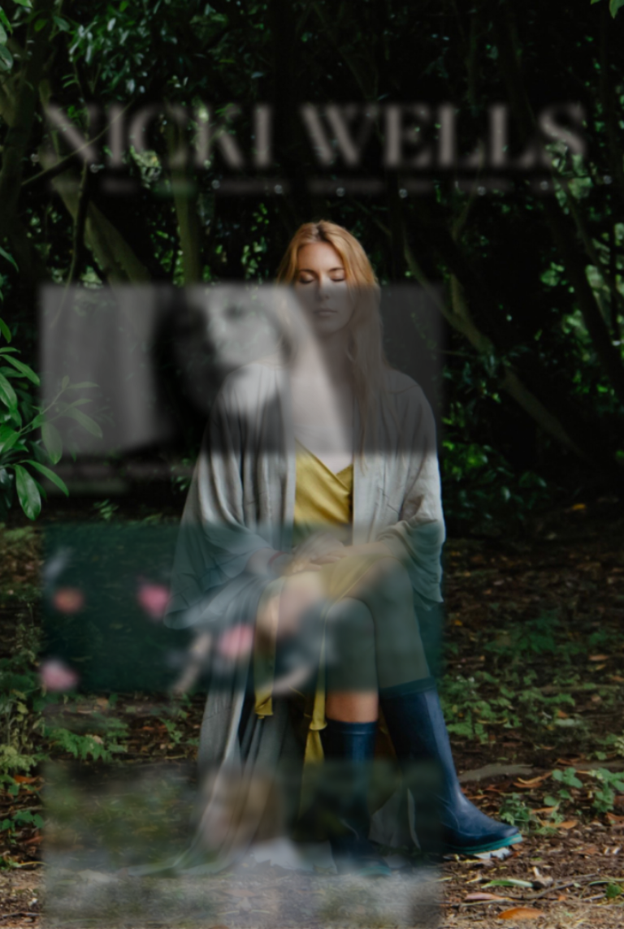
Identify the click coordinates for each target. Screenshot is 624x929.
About (68, 188)
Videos (176, 188)
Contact (550, 188)
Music (121, 188)
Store (417, 188)
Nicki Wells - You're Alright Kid (140, 469)
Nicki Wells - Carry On (114, 705)
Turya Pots (480, 188)
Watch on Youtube (86, 485)
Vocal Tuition (346, 188)
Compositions (251, 188)
